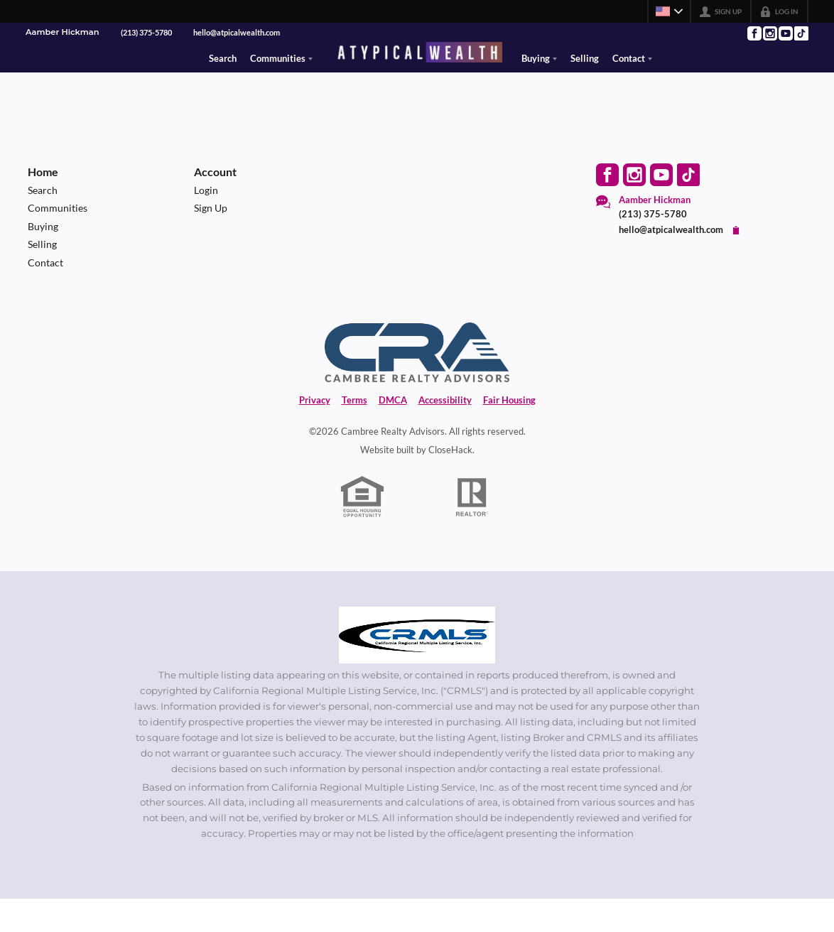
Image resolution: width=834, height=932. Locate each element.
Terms (354, 432)
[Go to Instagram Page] (769, 33)
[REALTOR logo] (472, 530)
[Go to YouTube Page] (785, 33)
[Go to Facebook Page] (754, 33)
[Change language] (669, 11)
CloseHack (450, 482)
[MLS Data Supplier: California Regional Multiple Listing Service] (417, 668)
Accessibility (445, 432)
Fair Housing (509, 432)
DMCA (393, 432)
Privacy (314, 432)
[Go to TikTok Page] (800, 33)
